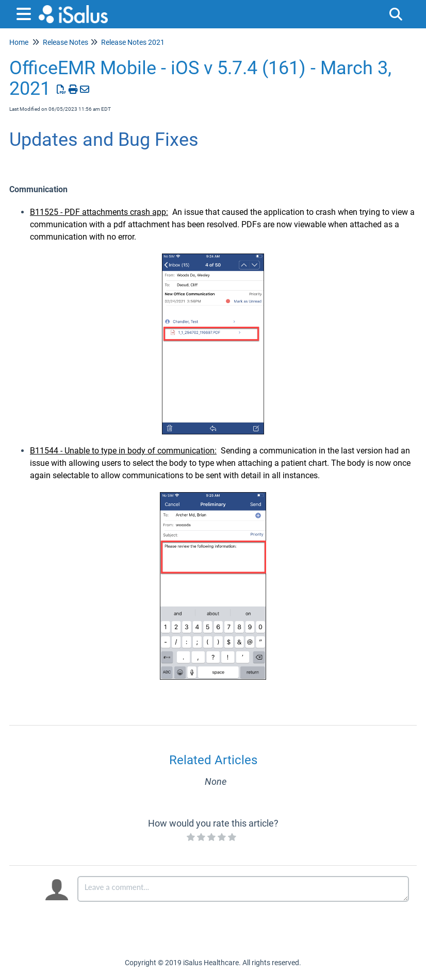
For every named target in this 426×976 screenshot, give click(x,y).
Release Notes (65, 42)
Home (18, 42)
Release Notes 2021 (133, 42)
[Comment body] (243, 889)
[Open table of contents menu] (26, 12)
